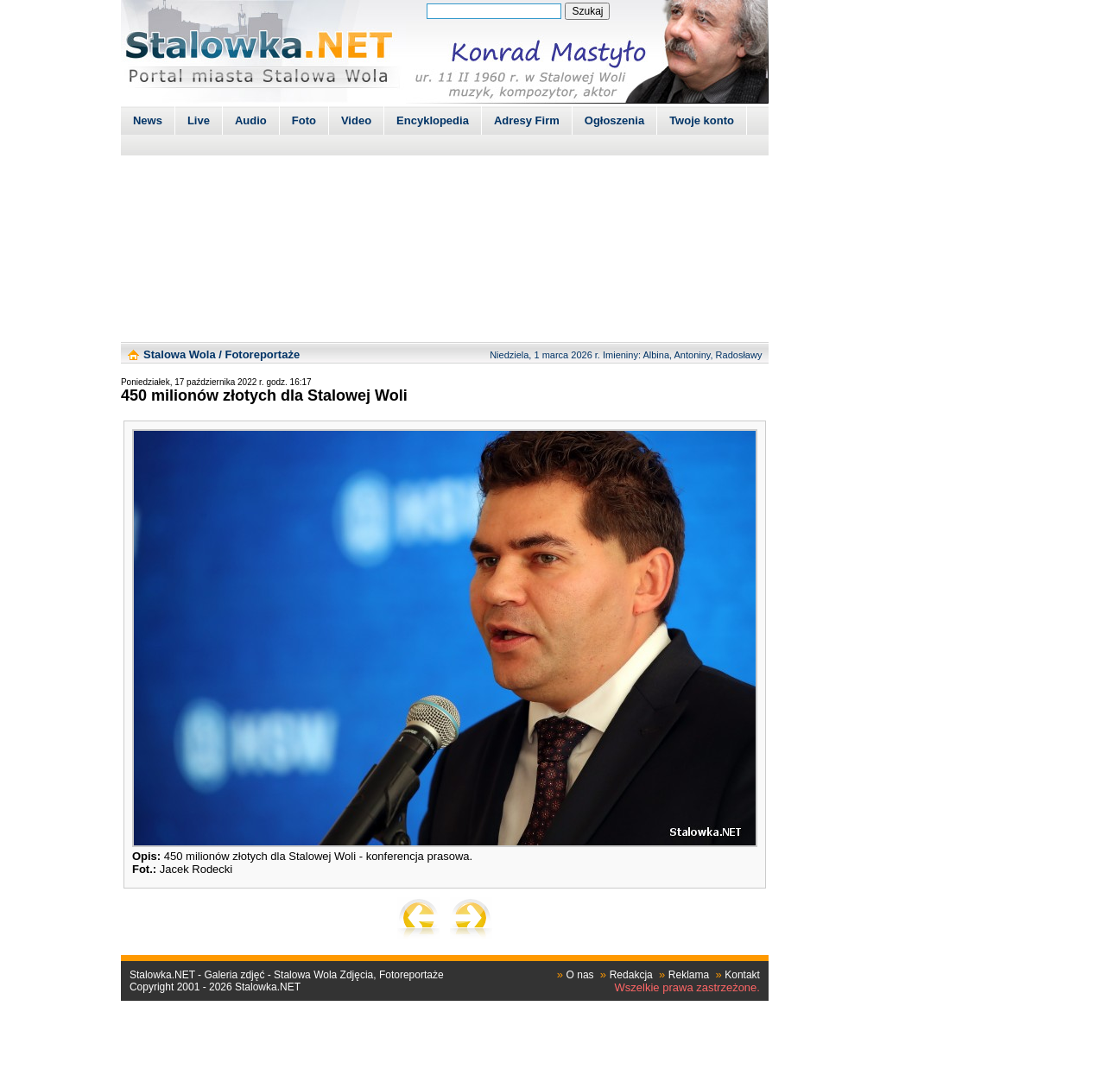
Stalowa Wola (179, 354)
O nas (580, 975)
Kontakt (742, 975)
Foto (304, 120)
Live (198, 120)
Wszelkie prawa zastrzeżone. (687, 987)
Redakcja (631, 975)
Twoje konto (701, 120)
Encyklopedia (432, 120)
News (147, 120)
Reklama (688, 975)
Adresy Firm (527, 120)
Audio (251, 120)
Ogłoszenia (614, 120)
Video (356, 120)
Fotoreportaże (262, 354)
